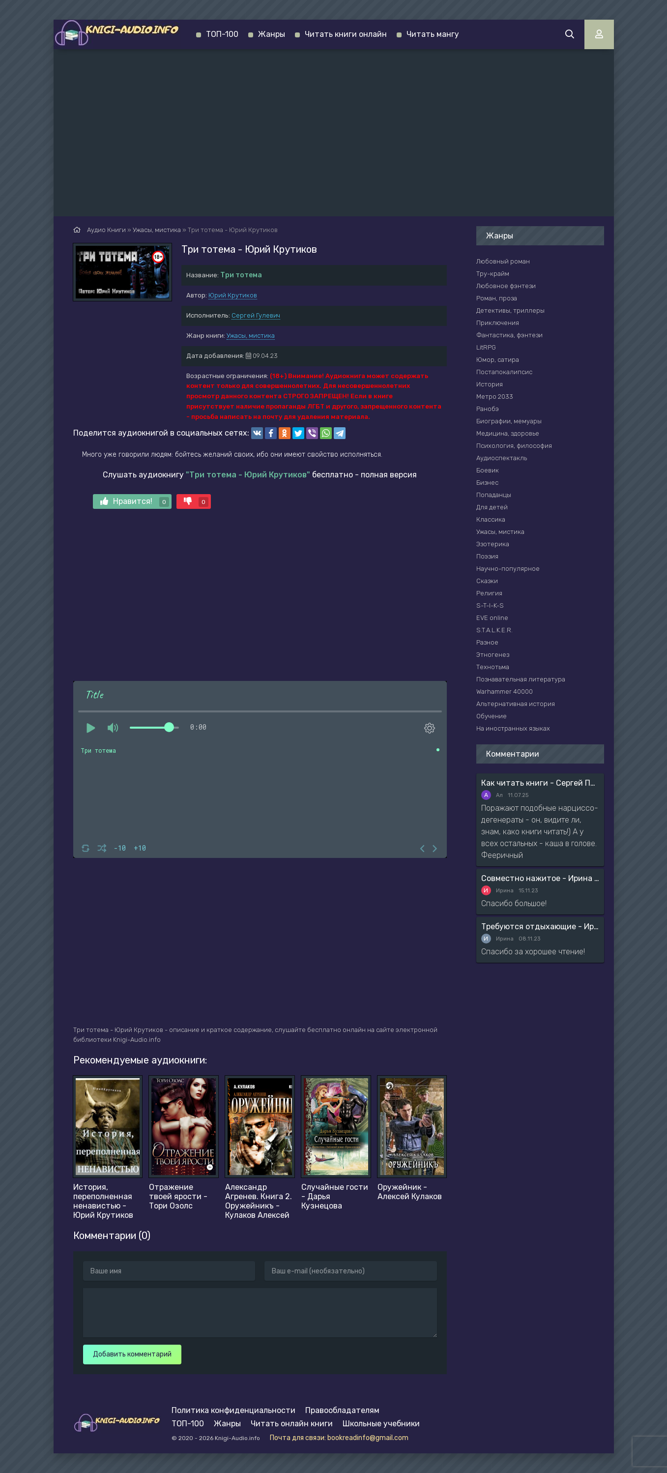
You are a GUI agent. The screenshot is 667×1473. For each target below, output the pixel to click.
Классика (490, 519)
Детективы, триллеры (510, 310)
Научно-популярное (508, 568)
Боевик (487, 470)
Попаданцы (493, 495)
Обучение (491, 716)
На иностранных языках (513, 728)
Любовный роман (503, 261)
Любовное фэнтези (506, 286)
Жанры (271, 34)
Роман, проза (496, 298)
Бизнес (487, 482)
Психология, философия (514, 445)
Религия (489, 593)
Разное (487, 642)
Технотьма (492, 667)
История (489, 384)
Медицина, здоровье (507, 433)
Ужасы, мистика (251, 335)
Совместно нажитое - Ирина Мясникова (540, 878)
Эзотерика (492, 544)
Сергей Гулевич (256, 315)
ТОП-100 (222, 34)
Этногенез (492, 654)
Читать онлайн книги (292, 1423)
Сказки (487, 581)
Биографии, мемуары (509, 421)
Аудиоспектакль (501, 458)
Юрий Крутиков (232, 295)
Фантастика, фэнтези (509, 335)
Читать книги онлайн (346, 34)
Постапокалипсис (504, 372)
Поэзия (487, 556)
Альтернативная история (515, 703)
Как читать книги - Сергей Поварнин (540, 783)
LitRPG (486, 347)
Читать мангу (432, 34)
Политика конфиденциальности (233, 1410)
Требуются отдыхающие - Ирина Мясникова (540, 926)
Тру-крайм (492, 273)
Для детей (492, 507)
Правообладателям (342, 1410)
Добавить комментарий (132, 1354)
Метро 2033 (494, 396)
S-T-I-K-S (490, 605)
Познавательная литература (520, 679)
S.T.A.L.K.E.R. (494, 630)
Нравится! (134, 502)
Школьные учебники (381, 1423)
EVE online (492, 617)
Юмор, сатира (497, 359)
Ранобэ (487, 408)
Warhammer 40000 (504, 691)
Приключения (497, 322)
